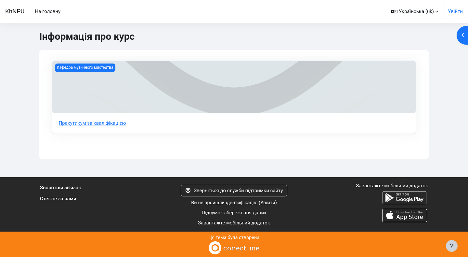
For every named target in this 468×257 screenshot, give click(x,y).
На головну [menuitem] (47, 11)
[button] (414, 11)
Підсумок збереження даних (234, 213)
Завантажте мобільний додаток (234, 223)
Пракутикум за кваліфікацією (93, 123)
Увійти (455, 11)
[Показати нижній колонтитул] (452, 246)
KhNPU (14, 11)
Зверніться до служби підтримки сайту (234, 190)
